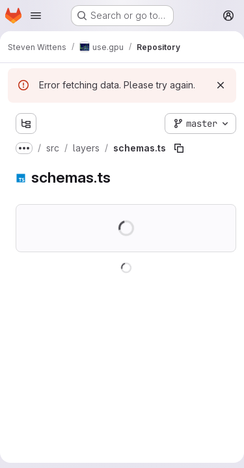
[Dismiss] (220, 85)
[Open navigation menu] (35, 15)
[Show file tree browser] (26, 123)
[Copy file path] (179, 148)
